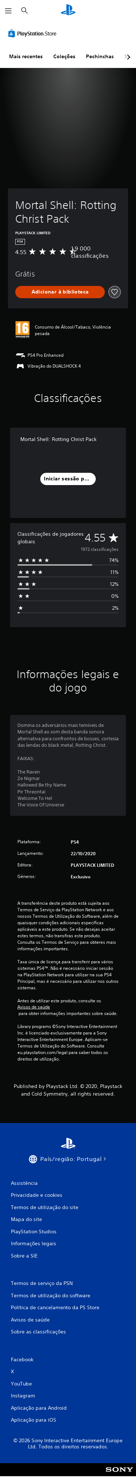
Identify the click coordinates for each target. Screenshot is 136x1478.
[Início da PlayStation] (68, 11)
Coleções (64, 56)
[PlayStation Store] (34, 33)
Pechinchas (100, 56)
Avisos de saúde (33, 1007)
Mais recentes (26, 56)
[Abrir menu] (8, 11)
